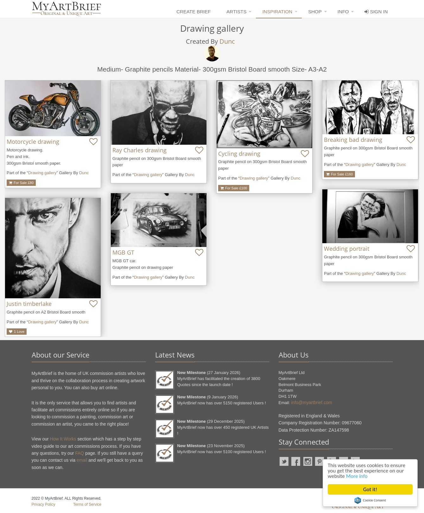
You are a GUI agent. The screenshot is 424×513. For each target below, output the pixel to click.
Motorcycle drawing (33, 141)
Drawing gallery (42, 172)
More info (357, 476)
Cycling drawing (239, 153)
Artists (236, 11)
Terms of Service (87, 504)
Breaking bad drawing (353, 139)
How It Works (63, 438)
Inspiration (277, 11)
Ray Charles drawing (139, 150)
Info (343, 11)
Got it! (370, 489)
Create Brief (193, 11)
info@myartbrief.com (311, 402)
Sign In (376, 11)
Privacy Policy (43, 504)
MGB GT (123, 252)
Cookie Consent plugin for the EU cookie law (370, 500)
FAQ (79, 453)
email (82, 460)
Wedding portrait (346, 248)
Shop (315, 11)
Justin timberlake (29, 303)
